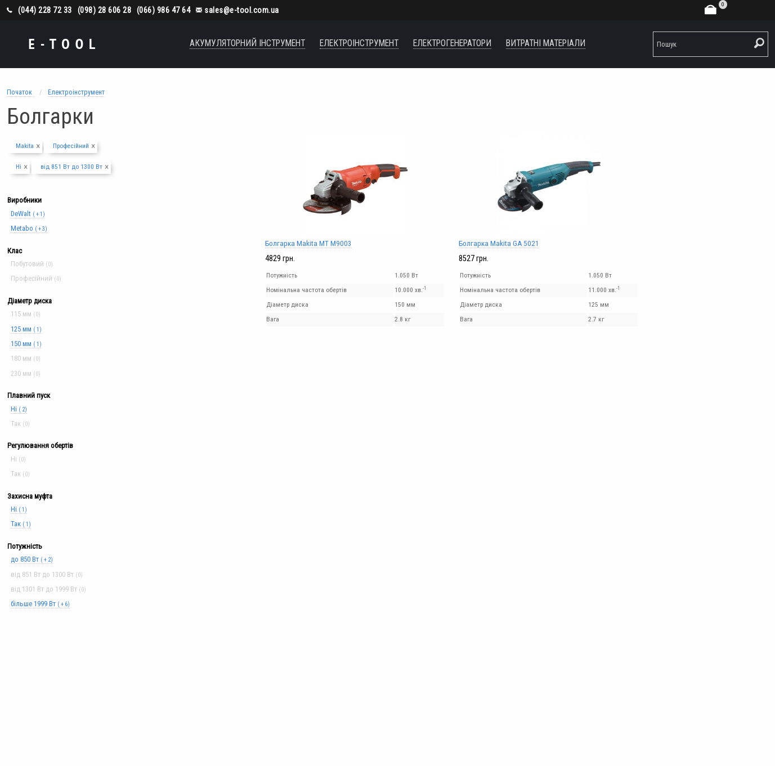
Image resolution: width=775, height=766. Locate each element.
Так (21, 523)
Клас (14, 251)
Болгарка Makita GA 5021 (549, 190)
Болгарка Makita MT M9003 (355, 190)
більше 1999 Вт (40, 603)
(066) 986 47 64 (164, 10)
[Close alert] (38, 144)
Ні (19, 409)
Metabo (29, 228)
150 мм (26, 343)
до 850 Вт (32, 559)
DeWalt (28, 213)
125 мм (26, 329)
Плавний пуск (28, 395)
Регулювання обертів (40, 445)
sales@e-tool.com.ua (237, 10)
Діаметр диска (29, 301)
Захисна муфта (29, 496)
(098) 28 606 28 (105, 10)
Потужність (24, 546)
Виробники (24, 200)
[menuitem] (247, 44)
